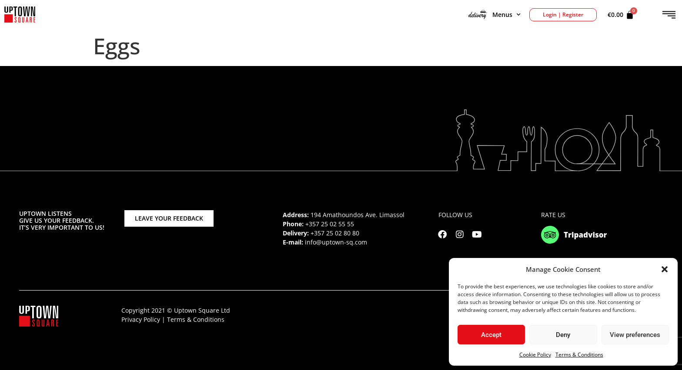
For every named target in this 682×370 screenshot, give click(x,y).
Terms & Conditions (579, 354)
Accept (491, 335)
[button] (664, 269)
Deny (563, 335)
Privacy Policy (140, 319)
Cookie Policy (535, 354)
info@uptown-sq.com (336, 242)
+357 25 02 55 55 (329, 224)
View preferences (635, 335)
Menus (494, 14)
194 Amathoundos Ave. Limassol (358, 215)
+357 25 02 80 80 (335, 233)
